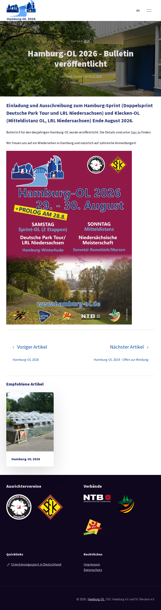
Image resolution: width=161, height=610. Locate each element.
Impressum (92, 564)
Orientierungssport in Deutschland (36, 564)
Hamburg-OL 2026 (26, 459)
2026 (87, 41)
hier (134, 132)
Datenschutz (93, 570)
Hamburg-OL (96, 599)
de (138, 10)
